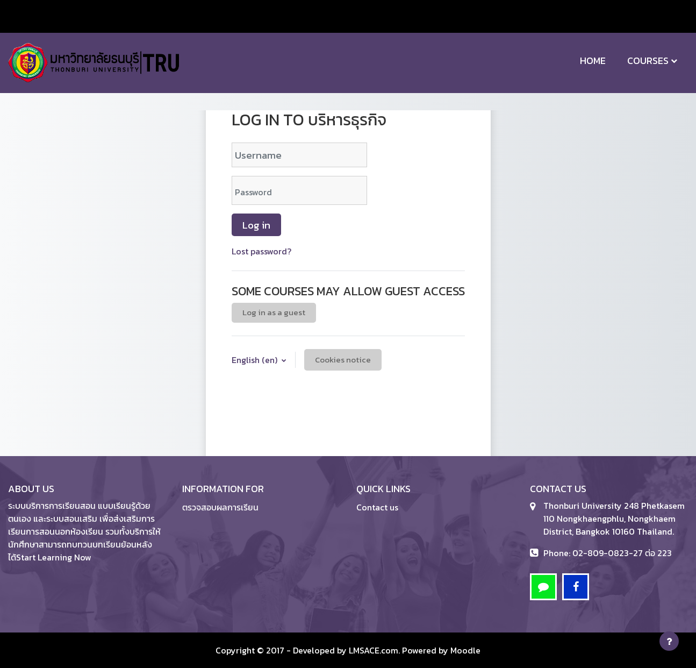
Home (593, 60)
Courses (648, 60)
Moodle (465, 650)
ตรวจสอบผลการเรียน (220, 507)
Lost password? (261, 251)
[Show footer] (669, 641)
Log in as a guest (273, 312)
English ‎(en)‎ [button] (255, 359)
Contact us (377, 507)
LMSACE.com (373, 650)
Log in (256, 224)
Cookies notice (343, 359)
